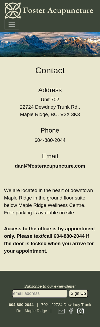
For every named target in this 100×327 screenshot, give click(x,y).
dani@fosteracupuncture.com (50, 166)
